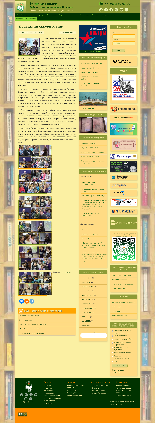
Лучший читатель (98, 391)
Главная (17, 15)
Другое (116, 361)
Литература (116, 307)
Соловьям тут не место (89, 143)
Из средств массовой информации (121, 344)
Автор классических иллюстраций (90, 183)
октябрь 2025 (87, 304)
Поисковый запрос (120, 33)
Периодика (116, 311)
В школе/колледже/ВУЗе (122, 339)
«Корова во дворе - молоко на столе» (94, 190)
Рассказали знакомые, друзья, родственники (122, 332)
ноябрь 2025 (86, 299)
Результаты (116, 372)
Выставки (96, 15)
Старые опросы (118, 370)
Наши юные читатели (89, 72)
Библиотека (124, 117)
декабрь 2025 (87, 295)
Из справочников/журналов (120, 348)
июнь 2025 (86, 321)
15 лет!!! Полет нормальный (91, 64)
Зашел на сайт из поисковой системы (121, 357)
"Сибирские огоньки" (100, 385)
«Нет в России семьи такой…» (30, 207)
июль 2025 (86, 317)
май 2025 (85, 325)
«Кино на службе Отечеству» (93, 196)
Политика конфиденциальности (122, 401)
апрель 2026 (86, 278)
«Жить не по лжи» (25, 198)
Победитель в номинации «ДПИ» (91, 78)
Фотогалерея (84, 15)
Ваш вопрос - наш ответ (91, 234)
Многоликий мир (87, 108)
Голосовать (119, 366)
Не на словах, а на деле (90, 156)
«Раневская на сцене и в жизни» (31, 212)
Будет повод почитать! (93, 51)
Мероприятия (30, 174)
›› (94, 335)
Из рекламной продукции (123, 352)
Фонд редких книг (119, 316)
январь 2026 (86, 291)
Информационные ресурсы (123, 284)
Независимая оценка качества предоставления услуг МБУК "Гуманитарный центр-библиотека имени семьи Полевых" (94, 204)
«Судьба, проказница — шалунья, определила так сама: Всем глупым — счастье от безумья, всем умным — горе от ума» (94, 256)
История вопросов (119, 280)
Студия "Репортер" (99, 393)
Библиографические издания (123, 302)
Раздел (115, 40)
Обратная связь (116, 404)
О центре (25, 15)
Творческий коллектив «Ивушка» (90, 84)
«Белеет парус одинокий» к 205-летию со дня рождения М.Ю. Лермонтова (93, 245)
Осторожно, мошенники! (26, 19)
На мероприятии (119, 336)
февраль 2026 (87, 286)
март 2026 (86, 282)
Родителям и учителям (68, 15)
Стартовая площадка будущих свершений (92, 162)
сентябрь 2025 (87, 308)
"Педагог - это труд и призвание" (90, 214)
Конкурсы (95, 388)
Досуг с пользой (109, 15)
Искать (118, 50)
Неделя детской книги (90, 68)
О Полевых (48, 391)
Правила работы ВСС (120, 288)
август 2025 (86, 312)
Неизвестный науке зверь (29, 194)
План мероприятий (40, 15)
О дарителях (49, 393)
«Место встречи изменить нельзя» (32, 203)
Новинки (53, 15)
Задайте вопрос (122, 385)
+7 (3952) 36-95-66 (117, 3)
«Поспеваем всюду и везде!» (92, 152)
